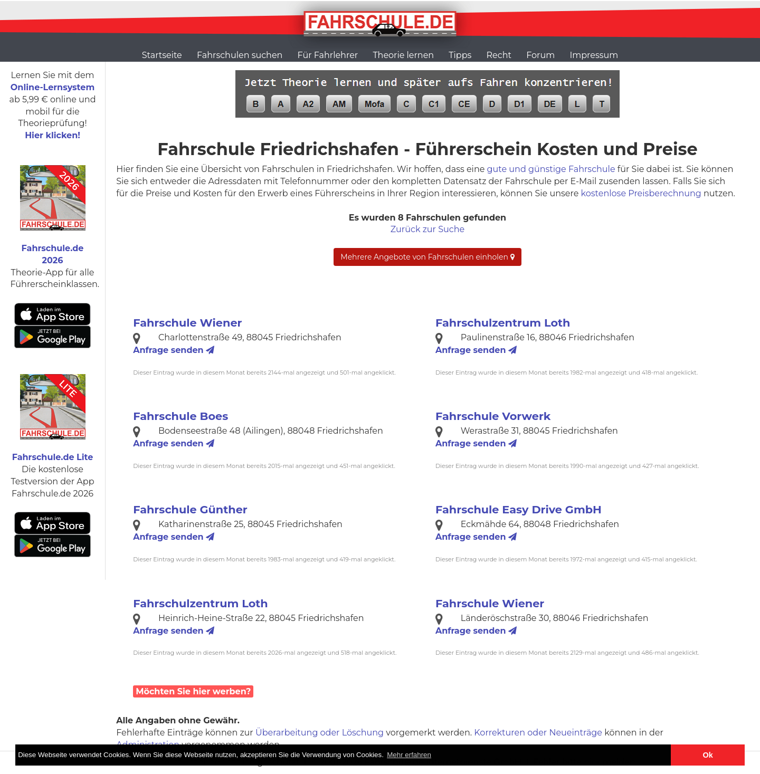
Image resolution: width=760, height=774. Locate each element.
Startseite (162, 55)
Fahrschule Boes (180, 416)
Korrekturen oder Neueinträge (538, 733)
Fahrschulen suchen (239, 55)
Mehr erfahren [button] (409, 755)
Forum (540, 55)
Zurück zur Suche (427, 229)
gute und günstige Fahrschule (551, 169)
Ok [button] (708, 755)
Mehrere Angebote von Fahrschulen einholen (427, 257)
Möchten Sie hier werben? (193, 691)
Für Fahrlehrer (328, 55)
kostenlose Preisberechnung (641, 193)
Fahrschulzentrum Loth (503, 322)
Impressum (593, 55)
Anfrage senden (173, 350)
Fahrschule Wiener (187, 322)
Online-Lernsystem (52, 87)
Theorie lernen (403, 55)
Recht (499, 55)
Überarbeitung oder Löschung (319, 733)
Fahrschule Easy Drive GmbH (518, 509)
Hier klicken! (52, 135)
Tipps (460, 55)
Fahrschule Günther (190, 509)
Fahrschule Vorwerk (492, 416)
